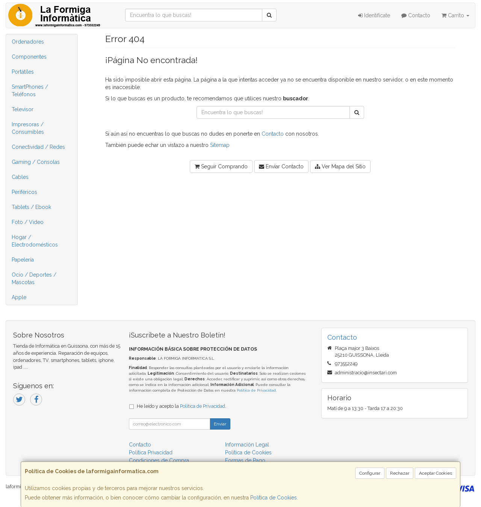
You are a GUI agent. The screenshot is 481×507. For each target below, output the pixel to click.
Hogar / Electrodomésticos (35, 241)
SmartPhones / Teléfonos (30, 90)
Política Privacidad (150, 452)
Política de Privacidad (256, 390)
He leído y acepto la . (181, 406)
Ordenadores (28, 42)
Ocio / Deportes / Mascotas (34, 278)
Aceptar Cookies (435, 473)
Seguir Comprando (221, 166)
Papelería (23, 260)
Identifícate (374, 15)
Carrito (455, 15)
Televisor (22, 109)
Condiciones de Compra (159, 460)
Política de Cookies (273, 498)
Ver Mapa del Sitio (340, 166)
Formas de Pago (245, 460)
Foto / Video (28, 222)
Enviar (220, 424)
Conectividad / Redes (38, 147)
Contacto (415, 15)
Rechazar (399, 473)
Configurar (369, 473)
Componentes (29, 57)
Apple (19, 297)
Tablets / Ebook (31, 207)
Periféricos (24, 192)
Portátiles (23, 72)
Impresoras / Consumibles (28, 128)
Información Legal (247, 445)
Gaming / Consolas (36, 162)
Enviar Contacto (281, 166)
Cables (20, 177)
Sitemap (220, 145)
